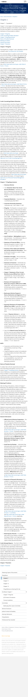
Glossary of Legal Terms (19, 627)
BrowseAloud (10, 630)
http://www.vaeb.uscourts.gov (11, 153)
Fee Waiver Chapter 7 (7, 592)
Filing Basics (15, 16)
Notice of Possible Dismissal (7, 39)
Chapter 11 (6, 581)
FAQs (10, 629)
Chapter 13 (6, 586)
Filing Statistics (5, 617)
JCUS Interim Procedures (9, 597)
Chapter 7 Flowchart (5, 44)
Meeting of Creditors (5, 40)
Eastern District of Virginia (14, 8)
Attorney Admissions (7, 614)
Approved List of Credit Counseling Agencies (11, 158)
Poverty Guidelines (8, 600)
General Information (8, 16)
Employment (11, 627)
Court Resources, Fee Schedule (15, 51)
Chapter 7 (5, 578)
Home (1, 16)
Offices (6, 627)
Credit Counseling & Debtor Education (9, 35)
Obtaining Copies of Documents (9, 572)
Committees (5, 603)
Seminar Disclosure (6, 608)
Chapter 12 (6, 583)
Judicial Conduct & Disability (8, 611)
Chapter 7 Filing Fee (5, 34)
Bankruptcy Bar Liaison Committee (11, 605)
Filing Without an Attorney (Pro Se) (11, 589)
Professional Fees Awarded (8, 620)
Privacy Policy (4, 630)
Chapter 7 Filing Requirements (7, 37)
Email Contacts (5, 629)
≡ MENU (3, 1)
